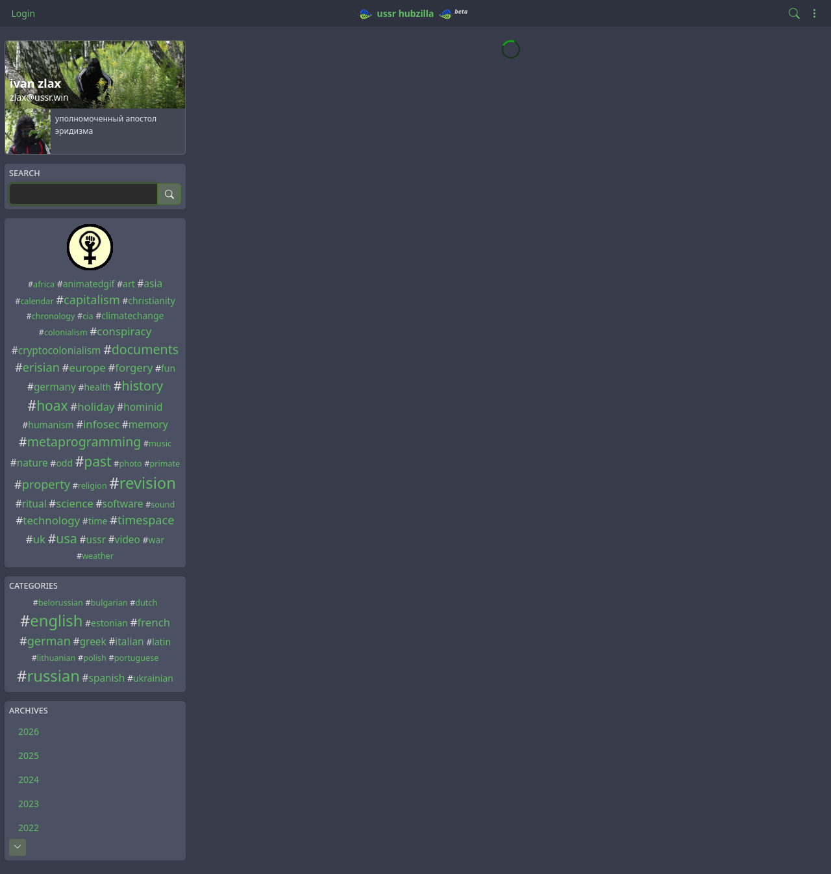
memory (148, 424)
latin (161, 642)
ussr (386, 13)
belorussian (60, 602)
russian (53, 675)
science (74, 503)
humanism (50, 424)
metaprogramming (84, 441)
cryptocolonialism (59, 350)
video (127, 539)
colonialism (66, 332)
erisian (41, 367)
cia (87, 316)
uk (39, 539)
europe (87, 367)
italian (129, 642)
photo (130, 463)
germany (55, 387)
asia (152, 283)
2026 (28, 731)
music (160, 443)
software (123, 504)
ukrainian (153, 678)
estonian (109, 623)
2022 (28, 827)
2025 (28, 755)
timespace (146, 520)
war (157, 539)
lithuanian (56, 657)
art (129, 283)
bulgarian (109, 602)
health (97, 387)
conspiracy (124, 331)
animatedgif (89, 283)
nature (32, 463)
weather (98, 555)
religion (92, 485)
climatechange (132, 315)
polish (94, 657)
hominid (142, 407)
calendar (36, 301)
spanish (107, 678)
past (97, 461)
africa (44, 284)
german (49, 641)
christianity (151, 300)
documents (145, 349)
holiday (95, 406)
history (143, 385)
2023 (28, 803)
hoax (52, 405)
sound (163, 504)
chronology (53, 316)
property (46, 484)
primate (165, 463)
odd (64, 463)
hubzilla (416, 13)
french (153, 622)
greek (93, 642)
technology (51, 520)
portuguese (136, 657)
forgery (134, 367)
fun (168, 368)
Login (24, 13)
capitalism (92, 299)
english (56, 620)
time (98, 521)
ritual (34, 504)
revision (147, 482)
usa (66, 538)
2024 (28, 779)
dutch (146, 602)
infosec (101, 424)
